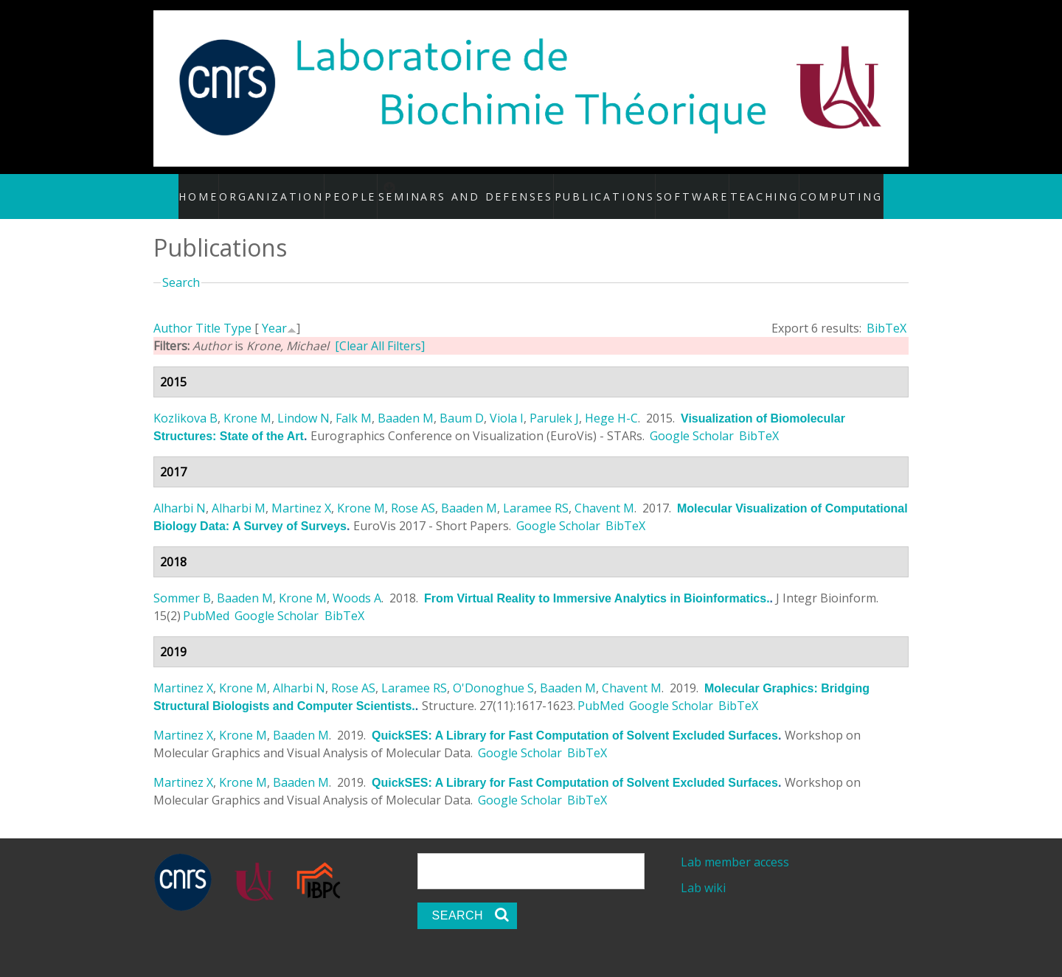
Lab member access (735, 846)
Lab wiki (703, 872)
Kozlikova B (185, 402)
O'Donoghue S (493, 672)
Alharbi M (239, 492)
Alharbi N (179, 492)
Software (681, 188)
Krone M (247, 402)
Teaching (751, 188)
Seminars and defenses (487, 188)
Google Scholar (692, 420)
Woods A (357, 582)
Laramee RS (536, 492)
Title (208, 313)
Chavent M (604, 492)
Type (237, 313)
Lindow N (303, 402)
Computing (824, 188)
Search (181, 267)
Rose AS (413, 492)
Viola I (507, 402)
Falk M (354, 402)
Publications (601, 188)
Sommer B (182, 582)
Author (172, 313)
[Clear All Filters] (380, 330)
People (370, 188)
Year (274, 313)
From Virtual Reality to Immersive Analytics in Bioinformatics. (597, 583)
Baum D (462, 402)
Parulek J (554, 402)
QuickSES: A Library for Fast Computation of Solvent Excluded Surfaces (575, 720)
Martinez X (301, 492)
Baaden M (406, 402)
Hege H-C (611, 402)
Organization (292, 188)
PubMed (206, 600)
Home (221, 188)
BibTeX (886, 313)
